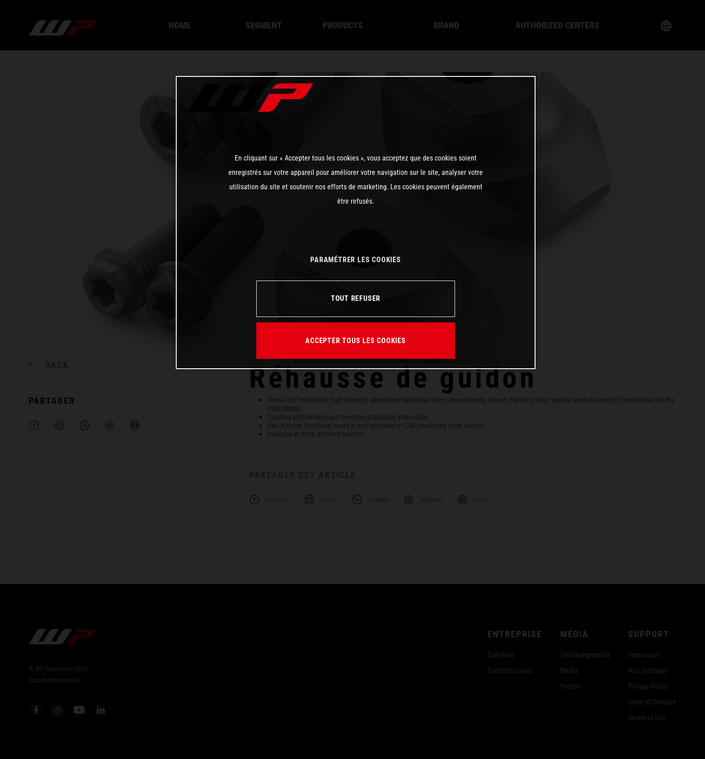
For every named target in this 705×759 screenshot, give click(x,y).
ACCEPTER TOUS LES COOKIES (355, 340)
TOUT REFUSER (355, 298)
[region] (355, 222)
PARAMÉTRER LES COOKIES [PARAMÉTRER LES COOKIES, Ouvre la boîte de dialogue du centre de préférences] (355, 259)
